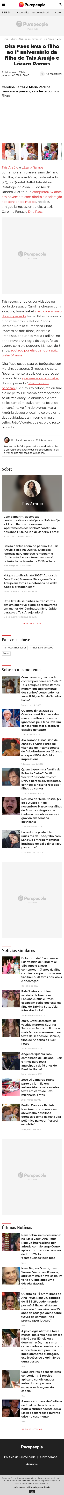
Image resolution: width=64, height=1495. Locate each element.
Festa (6, 653)
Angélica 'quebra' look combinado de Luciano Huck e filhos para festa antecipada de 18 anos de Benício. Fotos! (41, 1061)
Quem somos (47, 1457)
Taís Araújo (10, 167)
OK (32, 1492)
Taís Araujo (48, 39)
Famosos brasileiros (14, 647)
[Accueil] (32, 4)
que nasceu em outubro (40, 378)
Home (5, 39)
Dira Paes (35, 212)
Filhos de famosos (41, 647)
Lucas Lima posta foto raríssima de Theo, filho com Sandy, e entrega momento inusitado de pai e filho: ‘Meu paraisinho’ (41, 840)
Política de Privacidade (20, 1457)
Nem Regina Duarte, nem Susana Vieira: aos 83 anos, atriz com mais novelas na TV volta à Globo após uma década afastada (41, 1276)
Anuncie (32, 1464)
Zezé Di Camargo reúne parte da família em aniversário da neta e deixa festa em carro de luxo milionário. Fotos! (40, 1087)
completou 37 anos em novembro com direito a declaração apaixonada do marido (32, 197)
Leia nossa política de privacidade (32, 1487)
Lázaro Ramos (32, 167)
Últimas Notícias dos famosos (26, 39)
